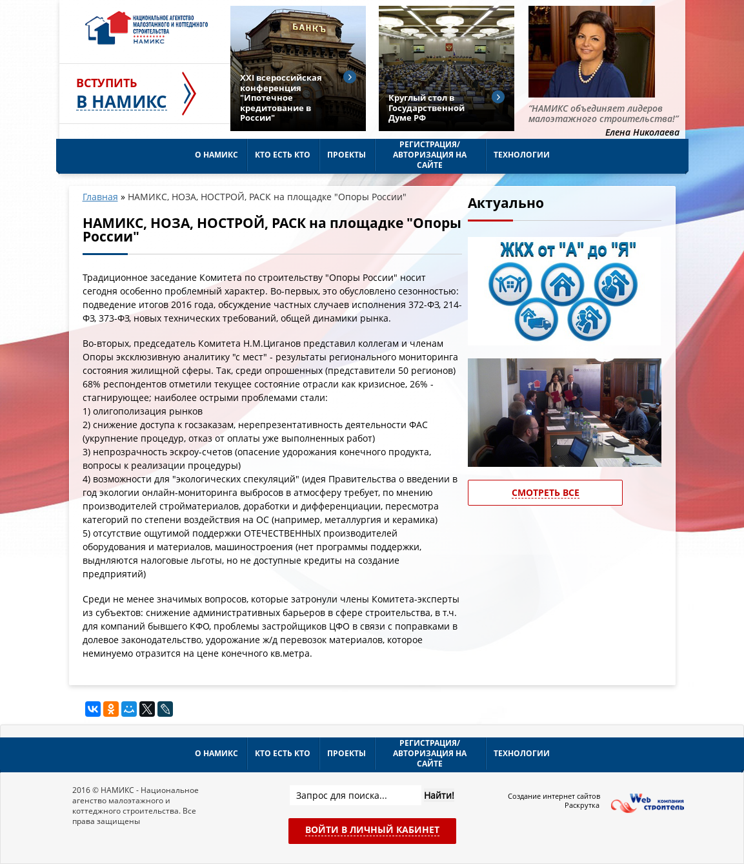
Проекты (346, 154)
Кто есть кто (282, 154)
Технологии (522, 154)
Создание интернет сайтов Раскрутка (553, 801)
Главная (100, 196)
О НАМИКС (216, 154)
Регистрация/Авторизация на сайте (430, 154)
